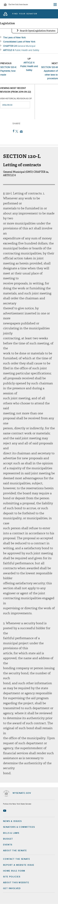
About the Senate (15, 851)
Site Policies (11, 877)
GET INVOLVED (12, 888)
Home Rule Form (14, 871)
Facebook (13, 131)
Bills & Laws (11, 833)
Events (7, 845)
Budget (8, 839)
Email (21, 131)
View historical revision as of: (16, 99)
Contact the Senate (16, 859)
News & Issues (12, 821)
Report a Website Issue (18, 865)
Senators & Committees (19, 827)
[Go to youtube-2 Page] (5, 810)
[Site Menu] (55, 4)
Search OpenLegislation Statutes (37, 30)
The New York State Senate (18, 5)
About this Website (16, 883)
